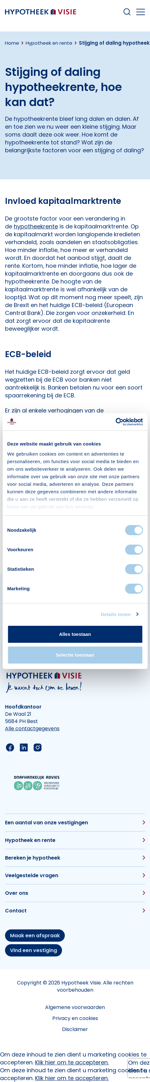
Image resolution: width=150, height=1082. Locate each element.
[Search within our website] (127, 12)
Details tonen (116, 614)
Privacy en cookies (75, 1018)
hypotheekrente (36, 226)
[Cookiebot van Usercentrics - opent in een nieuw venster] (115, 422)
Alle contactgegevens (32, 728)
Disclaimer (75, 1029)
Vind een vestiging (33, 950)
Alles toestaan (75, 634)
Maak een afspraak (35, 935)
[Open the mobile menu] (140, 12)
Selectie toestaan (75, 655)
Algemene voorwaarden (75, 1007)
